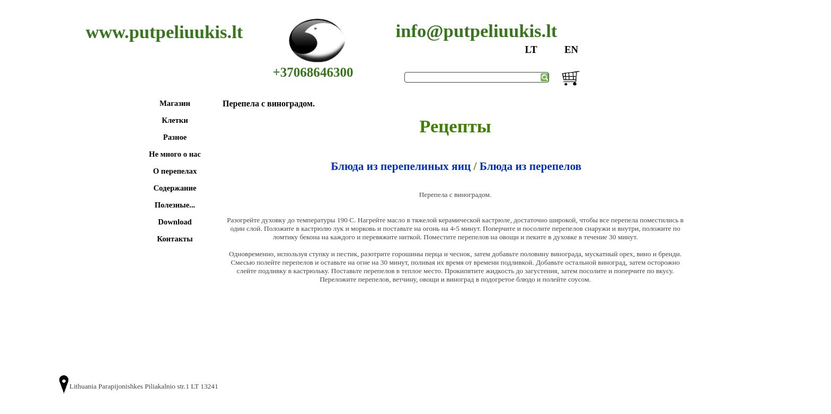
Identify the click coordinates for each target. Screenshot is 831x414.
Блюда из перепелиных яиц (401, 166)
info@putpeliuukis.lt (477, 31)
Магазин (175, 103)
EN (571, 49)
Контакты (174, 239)
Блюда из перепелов (530, 166)
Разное (175, 137)
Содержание (175, 188)
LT (531, 49)
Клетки (175, 120)
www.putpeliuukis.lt (164, 32)
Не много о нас (175, 154)
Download (175, 222)
